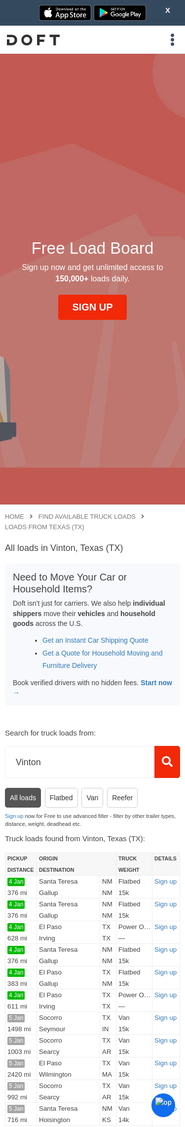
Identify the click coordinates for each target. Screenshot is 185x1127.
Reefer (122, 798)
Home (14, 516)
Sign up (14, 816)
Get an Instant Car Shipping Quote (95, 640)
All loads (23, 798)
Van (92, 798)
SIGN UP (92, 307)
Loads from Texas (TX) (44, 527)
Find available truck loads (87, 516)
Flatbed (61, 798)
